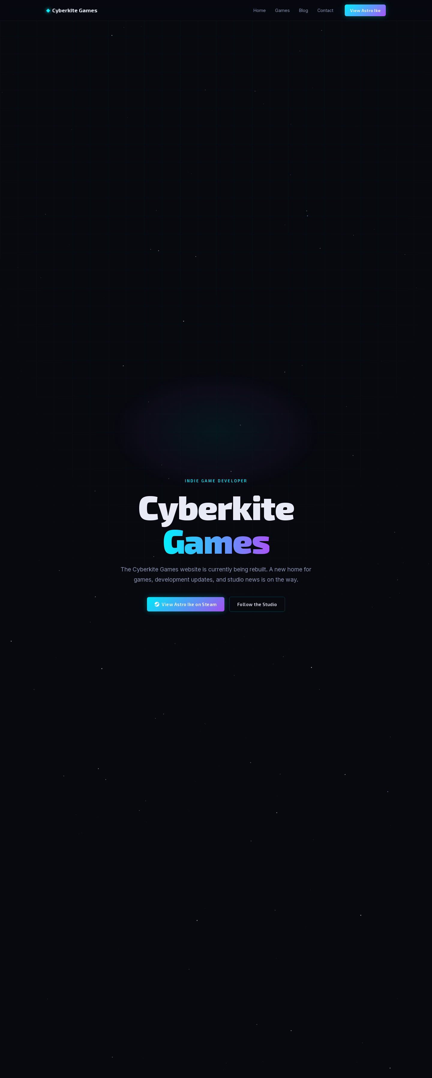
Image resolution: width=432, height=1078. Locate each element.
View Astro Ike (365, 10)
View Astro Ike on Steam (185, 609)
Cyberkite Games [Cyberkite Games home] (71, 10)
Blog (303, 10)
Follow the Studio (257, 609)
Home (260, 10)
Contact (325, 10)
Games (282, 10)
